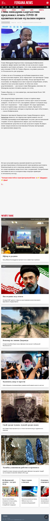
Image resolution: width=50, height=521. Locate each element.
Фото (32, 10)
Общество (13, 22)
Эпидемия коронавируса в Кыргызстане (31, 22)
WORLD (21, 7)
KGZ (6, 7)
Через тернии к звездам (27, 481)
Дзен (5, 180)
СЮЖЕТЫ (41, 10)
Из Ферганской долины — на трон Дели (9, 482)
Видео (23, 10)
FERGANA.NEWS (23, 3)
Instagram (4, 117)
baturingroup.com (17, 519)
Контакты (5, 515)
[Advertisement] (25, 202)
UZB (17, 7)
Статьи (14, 10)
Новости (4, 10)
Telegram (43, 178)
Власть (19, 22)
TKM (13, 7)
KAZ (2, 7)
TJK (9, 7)
